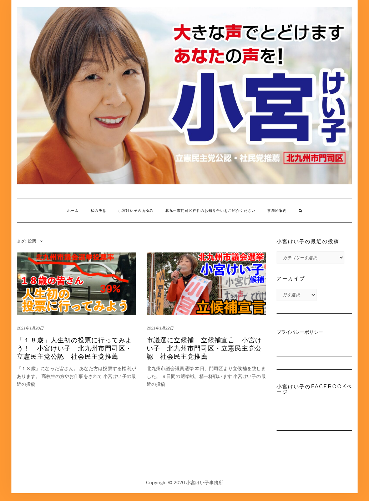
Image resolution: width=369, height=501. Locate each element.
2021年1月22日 (160, 328)
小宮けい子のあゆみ (135, 210)
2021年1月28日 (30, 328)
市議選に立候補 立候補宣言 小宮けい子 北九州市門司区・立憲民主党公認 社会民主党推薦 (204, 348)
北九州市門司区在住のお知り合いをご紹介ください (210, 210)
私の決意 (98, 210)
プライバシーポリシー (300, 332)
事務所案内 (277, 210)
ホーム (73, 210)
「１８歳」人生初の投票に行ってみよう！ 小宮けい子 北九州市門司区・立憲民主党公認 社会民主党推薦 (74, 348)
